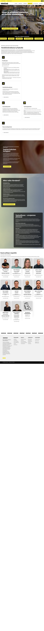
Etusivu (16, 3)
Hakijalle (20, 3)
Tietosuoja (10, 362)
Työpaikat (25, 3)
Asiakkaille (30, 3)
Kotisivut (40, 362)
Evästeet (13, 362)
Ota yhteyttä (35, 3)
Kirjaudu (41, 3)
